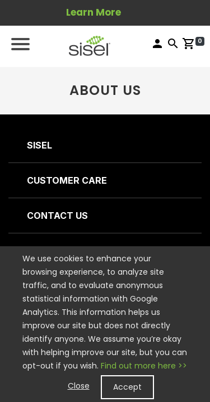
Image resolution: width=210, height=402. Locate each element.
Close (79, 385)
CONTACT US (57, 215)
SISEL (39, 145)
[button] (89, 45)
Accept (127, 387)
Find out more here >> (144, 365)
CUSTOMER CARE (67, 180)
